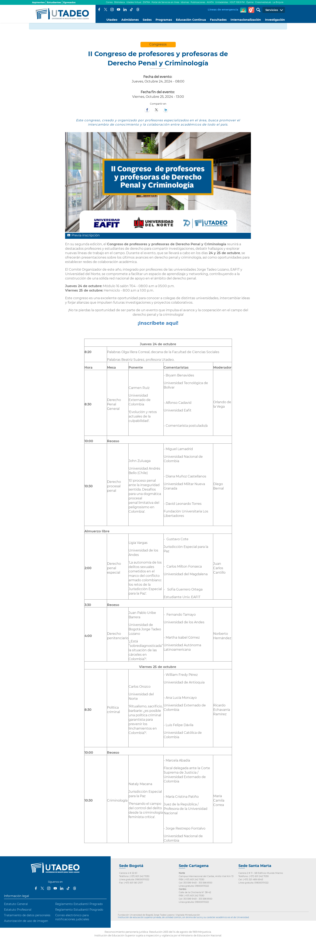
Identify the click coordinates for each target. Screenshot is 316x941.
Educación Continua (191, 20)
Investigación (275, 20)
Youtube (118, 9)
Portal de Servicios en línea (165, 2)
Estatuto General (16, 904)
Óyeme (250, 2)
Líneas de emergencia (223, 9)
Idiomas (185, 2)
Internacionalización (246, 20)
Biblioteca (119, 2)
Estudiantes (54, 2)
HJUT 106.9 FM (237, 2)
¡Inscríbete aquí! (158, 323)
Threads (137, 9)
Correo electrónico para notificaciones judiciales (72, 917)
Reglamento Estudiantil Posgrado (79, 909)
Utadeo (111, 20)
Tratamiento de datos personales (27, 915)
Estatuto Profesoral (17, 909)
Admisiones (130, 20)
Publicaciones (198, 2)
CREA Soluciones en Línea (243, 10)
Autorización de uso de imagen (26, 921)
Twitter (105, 9)
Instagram (112, 9)
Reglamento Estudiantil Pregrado (79, 904)
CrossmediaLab (263, 2)
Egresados (69, 2)
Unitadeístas (221, 2)
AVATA (210, 2)
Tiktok (131, 9)
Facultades (218, 20)
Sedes (147, 20)
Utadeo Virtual (133, 2)
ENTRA (146, 2)
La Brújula (278, 2)
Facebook (99, 9)
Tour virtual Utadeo (251, 10)
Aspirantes (38, 2)
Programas (164, 20)
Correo (109, 2)
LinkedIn (125, 9)
